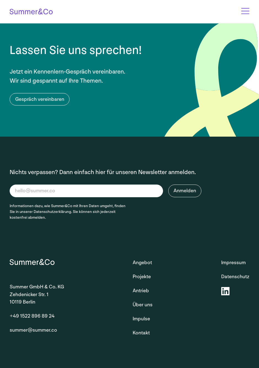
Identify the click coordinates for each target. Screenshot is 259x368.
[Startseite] (31, 12)
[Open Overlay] (245, 11)
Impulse (141, 319)
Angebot (142, 262)
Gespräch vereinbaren (39, 99)
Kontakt (141, 333)
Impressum (233, 262)
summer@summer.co (33, 330)
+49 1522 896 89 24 (32, 316)
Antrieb (141, 291)
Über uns (143, 305)
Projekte (142, 277)
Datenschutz (235, 277)
